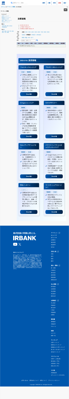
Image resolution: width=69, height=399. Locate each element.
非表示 (23, 34)
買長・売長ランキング (7, 20)
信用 (3, 25)
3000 (29, 32)
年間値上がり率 (5, 19)
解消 (52, 261)
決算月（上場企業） (56, 358)
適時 (43, 3)
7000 (42, 32)
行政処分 (53, 270)
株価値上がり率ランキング (58, 347)
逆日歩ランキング (6, 21)
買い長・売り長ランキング (58, 349)
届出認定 (53, 272)
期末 (13, 31)
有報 (5, 31)
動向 (8, 25)
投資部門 (53, 244)
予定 (5, 32)
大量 (49, 3)
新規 (52, 258)
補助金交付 (54, 279)
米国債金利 (4, 27)
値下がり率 (54, 237)
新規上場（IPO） (55, 366)
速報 (8, 32)
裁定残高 (53, 242)
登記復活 (53, 293)
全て (32, 37)
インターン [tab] (24, 189)
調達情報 (53, 277)
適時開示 (53, 321)
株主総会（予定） (55, 361)
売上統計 (53, 303)
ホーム (3, 6)
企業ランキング (5, 16)
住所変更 (53, 289)
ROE (29, 37)
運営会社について (34, 380)
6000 (38, 32)
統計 (65, 3)
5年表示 (33, 34)
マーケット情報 (11, 6)
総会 (3, 32)
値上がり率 (54, 235)
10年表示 (38, 34)
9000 (48, 32)
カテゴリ (53, 333)
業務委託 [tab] (29, 72)
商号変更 (53, 286)
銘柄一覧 (53, 335)
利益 (26, 37)
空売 (54, 3)
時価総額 (53, 312)
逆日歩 (10, 25)
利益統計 (53, 305)
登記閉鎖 (53, 291)
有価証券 (53, 324)
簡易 (23, 37)
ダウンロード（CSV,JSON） (58, 375)
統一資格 (53, 268)
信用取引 (53, 240)
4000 (32, 32)
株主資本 (53, 307)
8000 (45, 32)
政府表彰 (53, 275)
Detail (28, 94)
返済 (52, 256)
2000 (26, 32)
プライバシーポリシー (54, 380)
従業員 (52, 314)
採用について (43, 380)
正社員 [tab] (22, 72)
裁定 (5, 25)
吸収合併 (53, 296)
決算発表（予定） (55, 363)
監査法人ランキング (6, 17)
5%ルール (53, 326)
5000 (35, 32)
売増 (52, 254)
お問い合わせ (24, 380)
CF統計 (53, 310)
